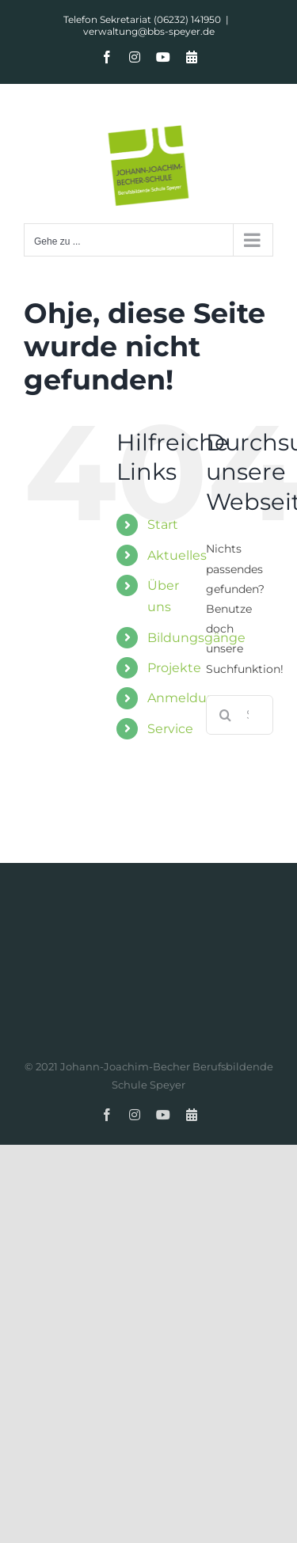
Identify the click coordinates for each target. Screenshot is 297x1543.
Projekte (174, 667)
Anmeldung (185, 697)
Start (162, 524)
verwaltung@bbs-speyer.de (149, 31)
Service (170, 728)
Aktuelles (177, 555)
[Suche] (226, 715)
